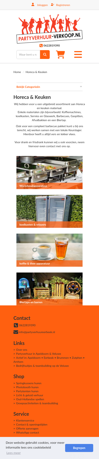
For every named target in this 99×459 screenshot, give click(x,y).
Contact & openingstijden (31, 424)
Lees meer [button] (13, 453)
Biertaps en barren (30, 302)
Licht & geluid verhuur (29, 395)
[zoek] (45, 54)
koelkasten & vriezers (32, 224)
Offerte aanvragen (27, 428)
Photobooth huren (27, 387)
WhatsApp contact (27, 432)
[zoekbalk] (28, 54)
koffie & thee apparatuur (34, 263)
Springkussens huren (28, 383)
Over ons (21, 349)
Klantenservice (25, 420)
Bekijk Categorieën (49, 86)
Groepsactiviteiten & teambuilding (37, 403)
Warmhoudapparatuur (33, 185)
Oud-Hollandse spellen (30, 399)
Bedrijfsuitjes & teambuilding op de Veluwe (42, 365)
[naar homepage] (49, 29)
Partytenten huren (27, 391)
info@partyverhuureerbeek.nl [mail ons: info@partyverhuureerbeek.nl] (37, 332)
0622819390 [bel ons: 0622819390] (27, 325)
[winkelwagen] (62, 54)
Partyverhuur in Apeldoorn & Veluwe (38, 353)
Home (17, 72)
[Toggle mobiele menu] (78, 54)
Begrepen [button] (79, 448)
